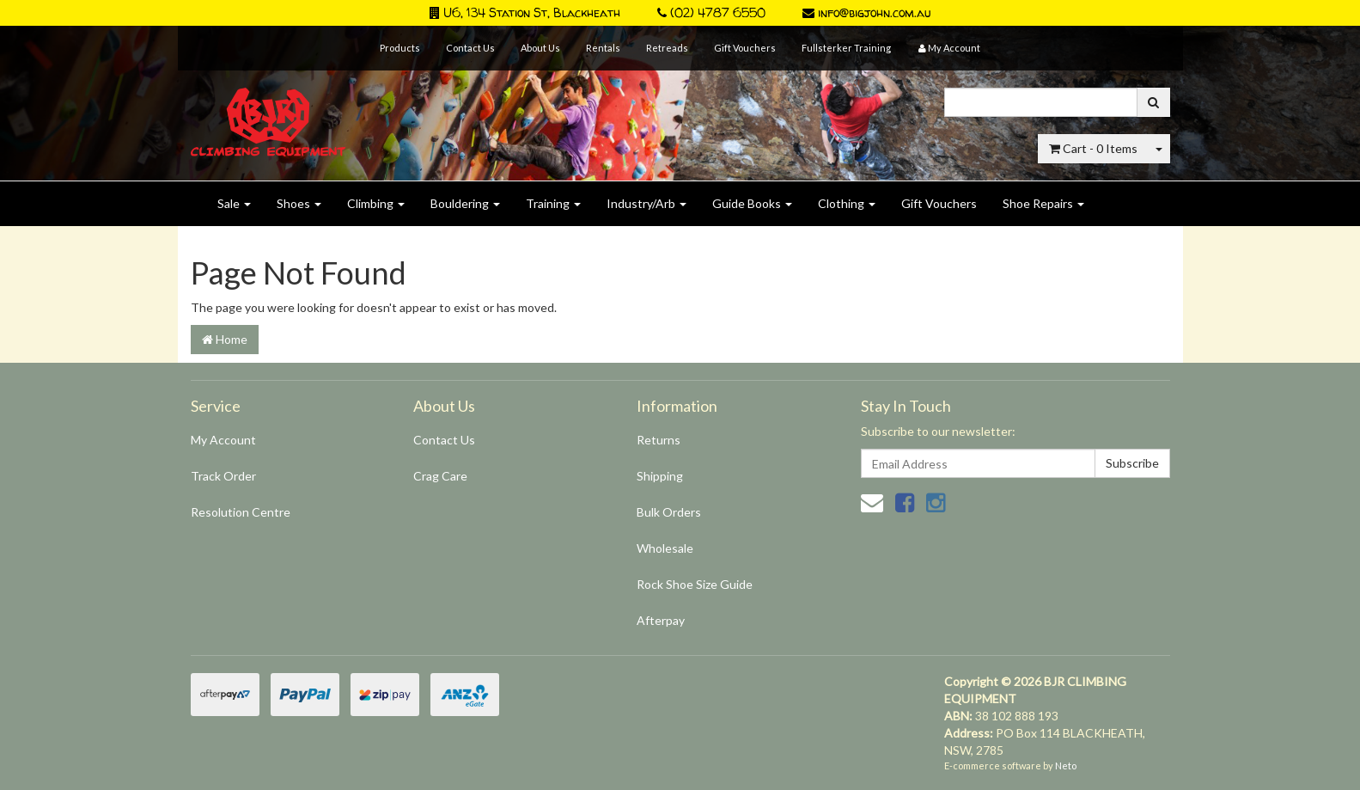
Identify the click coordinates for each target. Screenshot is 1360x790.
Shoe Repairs (1043, 203)
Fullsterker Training (846, 47)
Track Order (223, 475)
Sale (234, 203)
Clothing (846, 203)
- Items (1093, 148)
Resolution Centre (240, 512)
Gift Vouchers (745, 47)
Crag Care (440, 475)
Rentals (603, 47)
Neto (1065, 765)
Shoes (299, 203)
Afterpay (661, 620)
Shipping (660, 475)
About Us (540, 47)
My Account (223, 439)
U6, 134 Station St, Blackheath (525, 12)
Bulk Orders (669, 512)
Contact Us (470, 47)
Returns (658, 439)
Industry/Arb (646, 203)
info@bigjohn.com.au (866, 12)
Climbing (376, 203)
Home (224, 339)
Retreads (667, 47)
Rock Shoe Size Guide (695, 584)
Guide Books (752, 203)
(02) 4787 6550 (711, 12)
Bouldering (465, 203)
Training (553, 203)
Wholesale (665, 548)
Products (400, 47)
